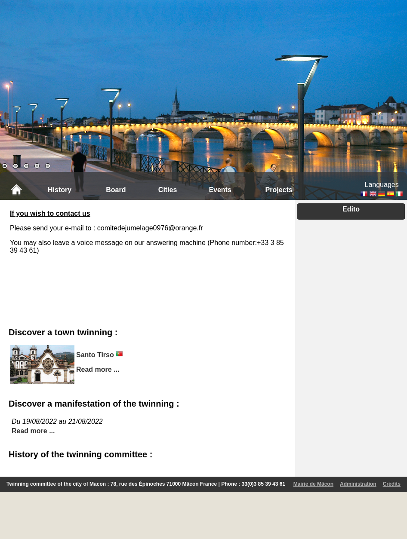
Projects (279, 189)
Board (116, 189)
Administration (358, 484)
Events (220, 189)
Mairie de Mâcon (313, 484)
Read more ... (97, 369)
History (59, 189)
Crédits (392, 484)
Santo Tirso (95, 354)
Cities (167, 189)
